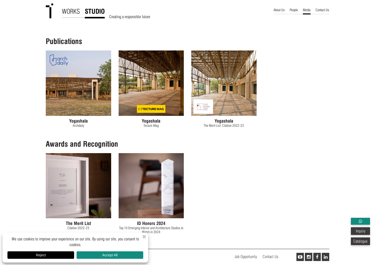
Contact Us (322, 10)
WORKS (71, 11)
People (294, 10)
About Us (279, 10)
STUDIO (95, 11)
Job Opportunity (245, 256)
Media (307, 10)
